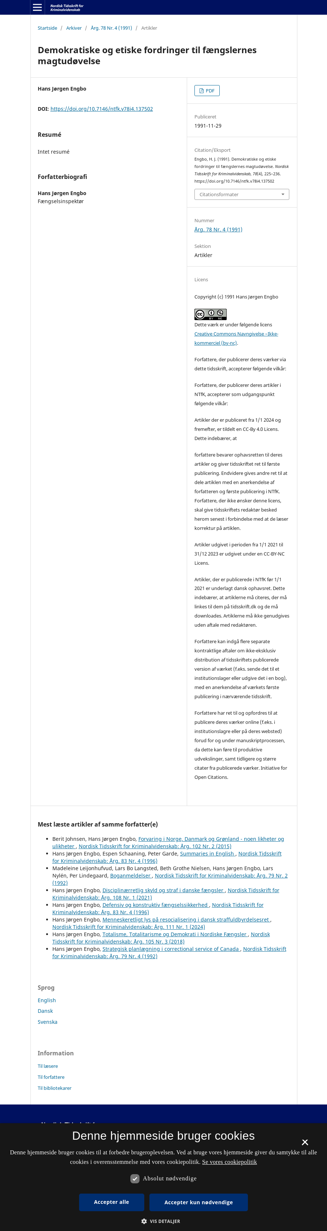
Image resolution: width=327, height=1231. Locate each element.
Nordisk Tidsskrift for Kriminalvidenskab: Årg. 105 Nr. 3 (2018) (161, 938)
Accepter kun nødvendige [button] (198, 1202)
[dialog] (163, 1177)
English (47, 1000)
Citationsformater (219, 194)
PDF (210, 90)
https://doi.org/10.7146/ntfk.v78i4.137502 (102, 108)
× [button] (305, 1145)
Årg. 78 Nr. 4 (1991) (111, 28)
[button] (163, 1221)
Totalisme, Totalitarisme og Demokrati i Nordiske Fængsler (175, 934)
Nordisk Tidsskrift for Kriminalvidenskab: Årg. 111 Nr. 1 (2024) (128, 926)
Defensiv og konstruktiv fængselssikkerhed (156, 904)
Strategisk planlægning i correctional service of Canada (171, 948)
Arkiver (74, 28)
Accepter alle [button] (111, 1201)
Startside (47, 28)
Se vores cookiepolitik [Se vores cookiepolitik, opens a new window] (229, 1162)
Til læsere (48, 1066)
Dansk (45, 1010)
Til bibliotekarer (54, 1088)
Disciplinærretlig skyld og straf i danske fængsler (164, 890)
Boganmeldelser (131, 875)
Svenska (47, 1021)
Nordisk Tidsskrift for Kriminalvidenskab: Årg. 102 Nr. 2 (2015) (155, 846)
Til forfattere (51, 1077)
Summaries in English (207, 853)
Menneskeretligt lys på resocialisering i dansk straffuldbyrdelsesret (186, 919)
